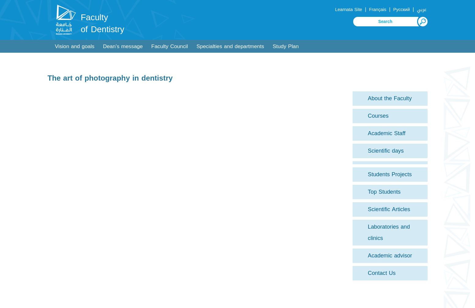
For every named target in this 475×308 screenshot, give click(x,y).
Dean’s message (123, 46)
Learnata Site (348, 9)
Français (377, 9)
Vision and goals (74, 46)
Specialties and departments (230, 46)
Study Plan (286, 46)
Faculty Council (169, 46)
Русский (401, 9)
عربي (422, 9)
